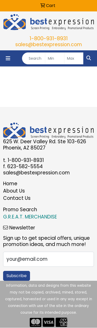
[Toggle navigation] (8, 58)
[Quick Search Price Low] (54, 58)
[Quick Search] (33, 58)
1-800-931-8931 (48, 38)
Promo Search (20, 209)
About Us (14, 190)
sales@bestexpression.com (48, 44)
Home (10, 183)
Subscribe (16, 276)
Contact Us (17, 198)
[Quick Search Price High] (74, 58)
